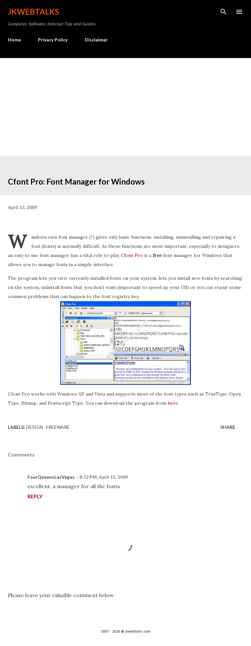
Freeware (58, 427)
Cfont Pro (132, 255)
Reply (34, 496)
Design (35, 427)
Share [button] (227, 427)
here (173, 403)
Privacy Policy (53, 39)
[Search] (223, 12)
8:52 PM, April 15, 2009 (103, 477)
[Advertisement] (125, 107)
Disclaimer (96, 39)
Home (14, 39)
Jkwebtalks (33, 11)
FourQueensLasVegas (51, 477)
